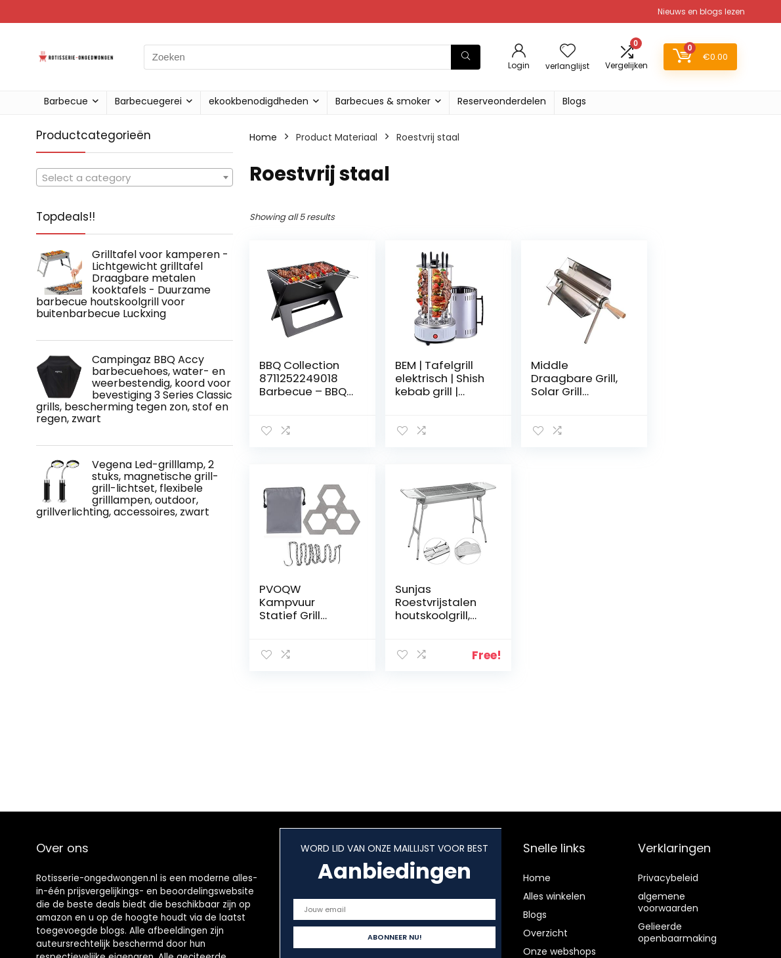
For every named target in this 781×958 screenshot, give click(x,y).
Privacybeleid (668, 877)
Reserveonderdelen (501, 101)
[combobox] (134, 177)
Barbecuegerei (148, 101)
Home (263, 137)
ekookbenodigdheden (258, 101)
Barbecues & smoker (383, 101)
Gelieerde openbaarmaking (677, 932)
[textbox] (134, 178)
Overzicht (545, 933)
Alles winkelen (554, 896)
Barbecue (66, 101)
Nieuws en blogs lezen (701, 11)
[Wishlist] (568, 51)
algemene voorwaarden (668, 902)
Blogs (574, 101)
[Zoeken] (465, 57)
